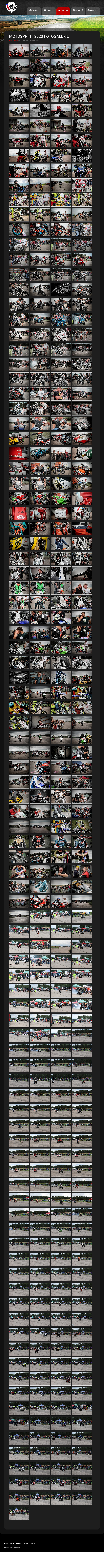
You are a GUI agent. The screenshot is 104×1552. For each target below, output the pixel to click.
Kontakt (94, 10)
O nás (35, 10)
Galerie (65, 10)
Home (10, 40)
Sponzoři (80, 10)
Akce (50, 10)
